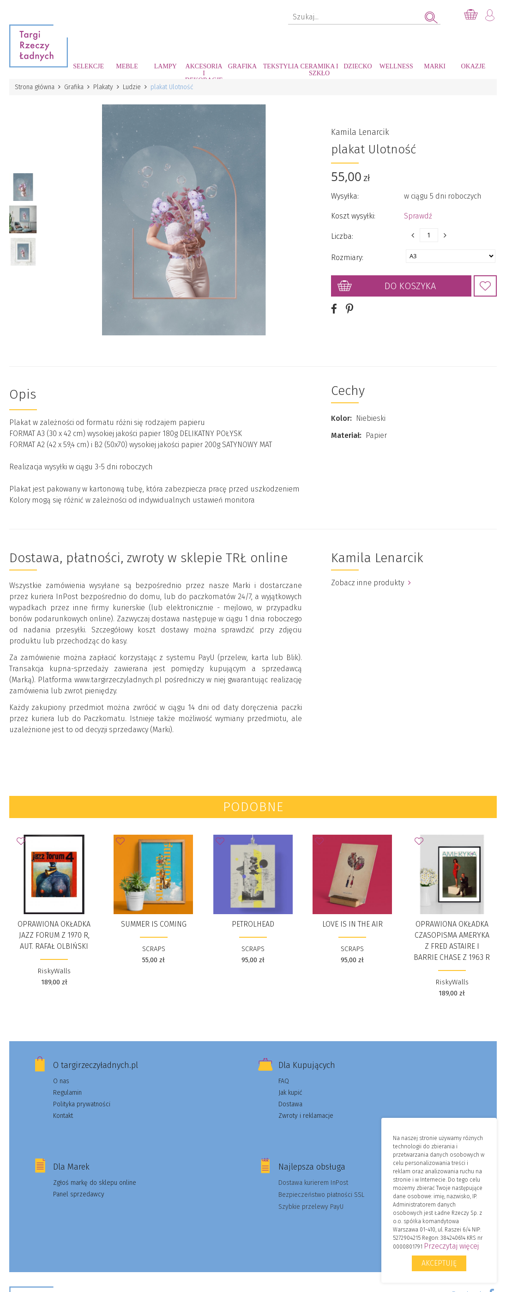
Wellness (396, 66)
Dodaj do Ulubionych (485, 286)
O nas (61, 1081)
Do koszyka (410, 285)
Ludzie (132, 87)
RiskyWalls (54, 971)
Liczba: (342, 236)
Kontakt (63, 1116)
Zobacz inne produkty (371, 582)
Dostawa (290, 1104)
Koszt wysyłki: (353, 216)
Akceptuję (439, 1263)
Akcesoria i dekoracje (204, 71)
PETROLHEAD (253, 924)
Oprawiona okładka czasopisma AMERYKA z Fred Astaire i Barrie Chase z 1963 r (452, 941)
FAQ (283, 1081)
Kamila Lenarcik (360, 132)
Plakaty (103, 87)
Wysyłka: (345, 196)
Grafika (242, 66)
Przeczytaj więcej (451, 1246)
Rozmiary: (347, 257)
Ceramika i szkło (319, 70)
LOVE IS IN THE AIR (352, 924)
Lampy (165, 66)
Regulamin (67, 1093)
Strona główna (34, 87)
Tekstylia (281, 66)
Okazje (473, 66)
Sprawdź (418, 216)
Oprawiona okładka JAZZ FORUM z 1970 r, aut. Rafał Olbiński (54, 935)
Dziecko (357, 66)
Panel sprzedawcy (78, 1194)
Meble (127, 66)
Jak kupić (290, 1093)
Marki (435, 66)
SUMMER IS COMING (154, 924)
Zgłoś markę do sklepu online (94, 1183)
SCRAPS (153, 949)
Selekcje (88, 66)
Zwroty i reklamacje (305, 1116)
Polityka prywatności (81, 1104)
